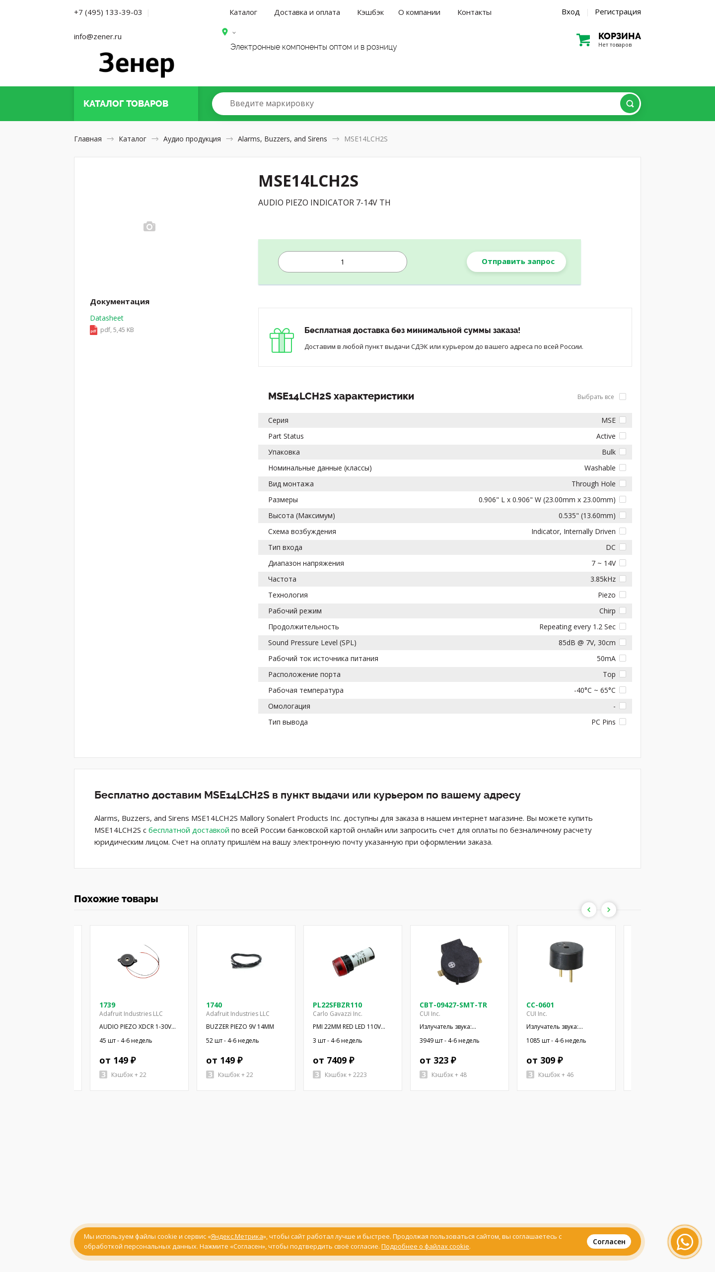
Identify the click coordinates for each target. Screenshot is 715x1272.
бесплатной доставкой (188, 830)
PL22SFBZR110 (337, 1004)
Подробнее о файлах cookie (425, 1246)
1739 (107, 1004)
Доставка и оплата (307, 12)
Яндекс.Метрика (237, 1236)
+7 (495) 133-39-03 (108, 12)
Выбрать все (601, 397)
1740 (214, 1004)
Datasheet (112, 324)
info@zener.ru (98, 36)
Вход (571, 11)
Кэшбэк (370, 12)
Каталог (243, 12)
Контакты (474, 12)
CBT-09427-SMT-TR (453, 1004)
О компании (419, 12)
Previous (588, 909)
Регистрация (618, 11)
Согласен (609, 1241)
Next (608, 909)
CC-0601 (540, 1004)
